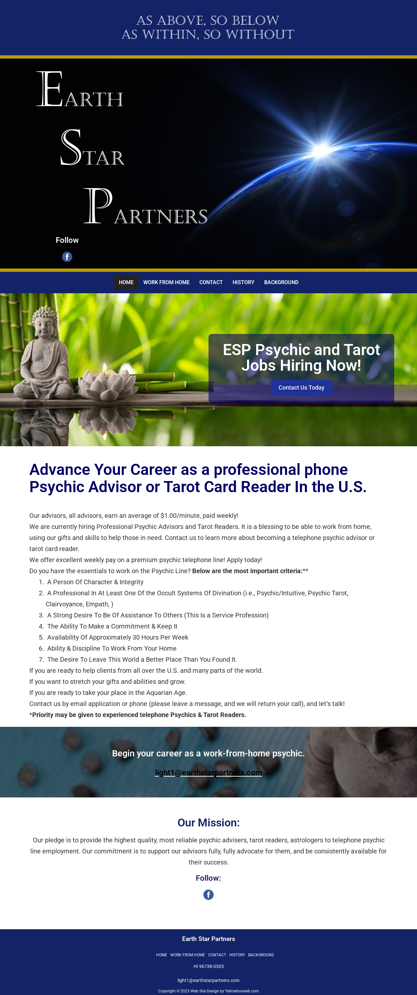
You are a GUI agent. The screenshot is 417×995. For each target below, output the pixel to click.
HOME (126, 282)
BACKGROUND (281, 282)
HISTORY (243, 282)
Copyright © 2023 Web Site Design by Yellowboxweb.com (208, 991)
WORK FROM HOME (166, 282)
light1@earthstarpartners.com (208, 772)
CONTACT (211, 282)
